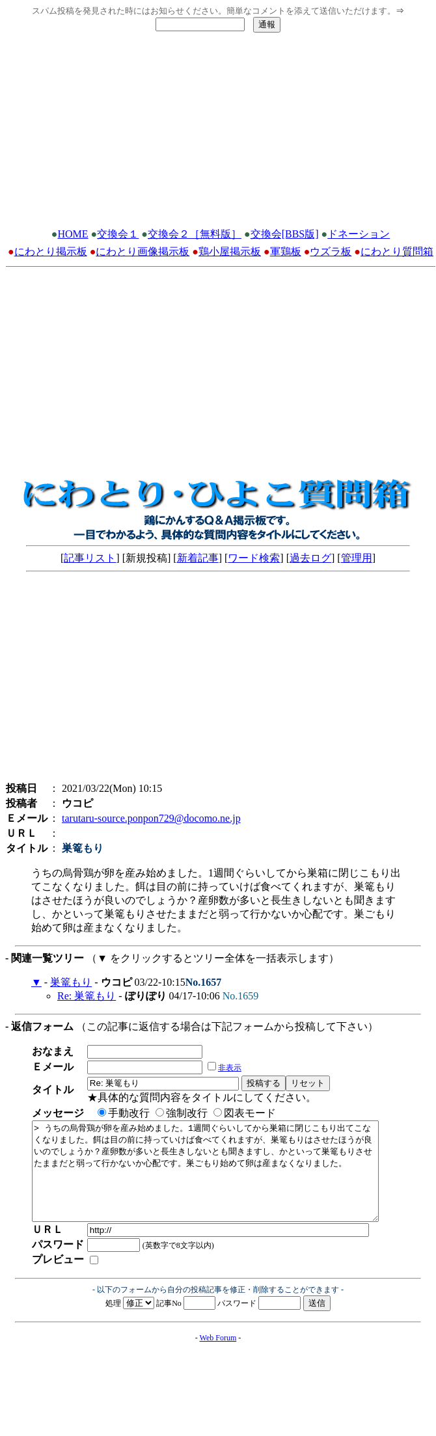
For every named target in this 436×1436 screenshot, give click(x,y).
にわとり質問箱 (397, 251)
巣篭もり (71, 982)
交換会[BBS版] (285, 233)
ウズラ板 (330, 251)
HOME (73, 233)
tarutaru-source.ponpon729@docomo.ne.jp (151, 818)
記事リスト (90, 557)
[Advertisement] (218, 134)
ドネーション (358, 233)
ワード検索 (254, 557)
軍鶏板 (285, 251)
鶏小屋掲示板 (229, 251)
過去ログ (310, 557)
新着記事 (198, 557)
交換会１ (118, 233)
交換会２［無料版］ (194, 233)
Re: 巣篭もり (86, 995)
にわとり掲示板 (50, 251)
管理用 (356, 557)
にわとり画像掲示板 (142, 251)
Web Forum (218, 1357)
